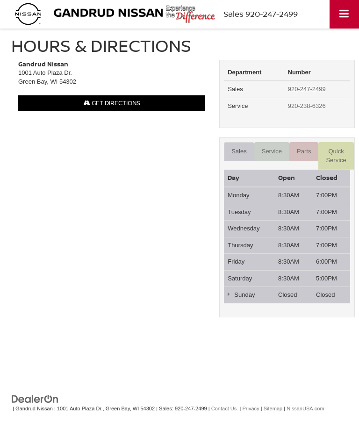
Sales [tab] (239, 151)
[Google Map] (111, 238)
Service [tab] (272, 151)
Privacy (250, 408)
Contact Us (224, 408)
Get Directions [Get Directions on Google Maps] (112, 103)
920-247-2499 (307, 89)
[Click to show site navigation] (344, 14)
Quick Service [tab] (336, 156)
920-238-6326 (307, 105)
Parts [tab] (304, 151)
